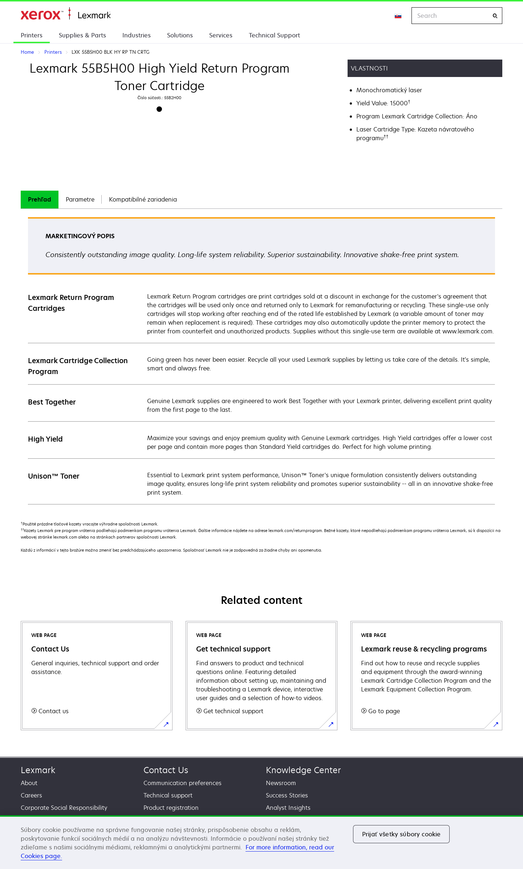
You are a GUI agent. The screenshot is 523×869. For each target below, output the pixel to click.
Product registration (171, 808)
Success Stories (287, 795)
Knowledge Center (303, 770)
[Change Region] (398, 15)
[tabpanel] (261, 360)
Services (220, 35)
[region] (261, 842)
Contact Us (165, 770)
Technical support (167, 795)
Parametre (80, 199)
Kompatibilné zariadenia (143, 199)
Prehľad (39, 199)
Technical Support (274, 35)
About (29, 783)
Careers (31, 795)
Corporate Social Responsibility (64, 808)
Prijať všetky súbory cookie (401, 834)
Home (65, 13)
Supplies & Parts (82, 35)
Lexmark (38, 770)
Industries (136, 35)
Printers (31, 35)
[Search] (495, 16)
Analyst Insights (288, 808)
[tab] (39, 199)
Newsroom (281, 783)
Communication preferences (182, 783)
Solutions (180, 35)
